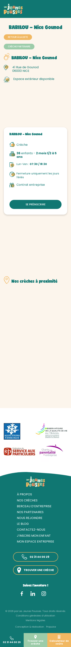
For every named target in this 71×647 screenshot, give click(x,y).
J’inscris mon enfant (34, 535)
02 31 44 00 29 (35, 557)
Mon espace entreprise (35, 541)
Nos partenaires (30, 512)
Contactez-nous (31, 529)
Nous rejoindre (29, 518)
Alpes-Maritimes (46, 13)
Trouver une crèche (35, 570)
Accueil (8, 13)
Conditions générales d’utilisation (35, 615)
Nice (63, 13)
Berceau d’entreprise (34, 506)
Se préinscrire (35, 204)
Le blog (23, 524)
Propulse (51, 626)
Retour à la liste (18, 37)
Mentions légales (35, 620)
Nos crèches (24, 13)
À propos (24, 494)
